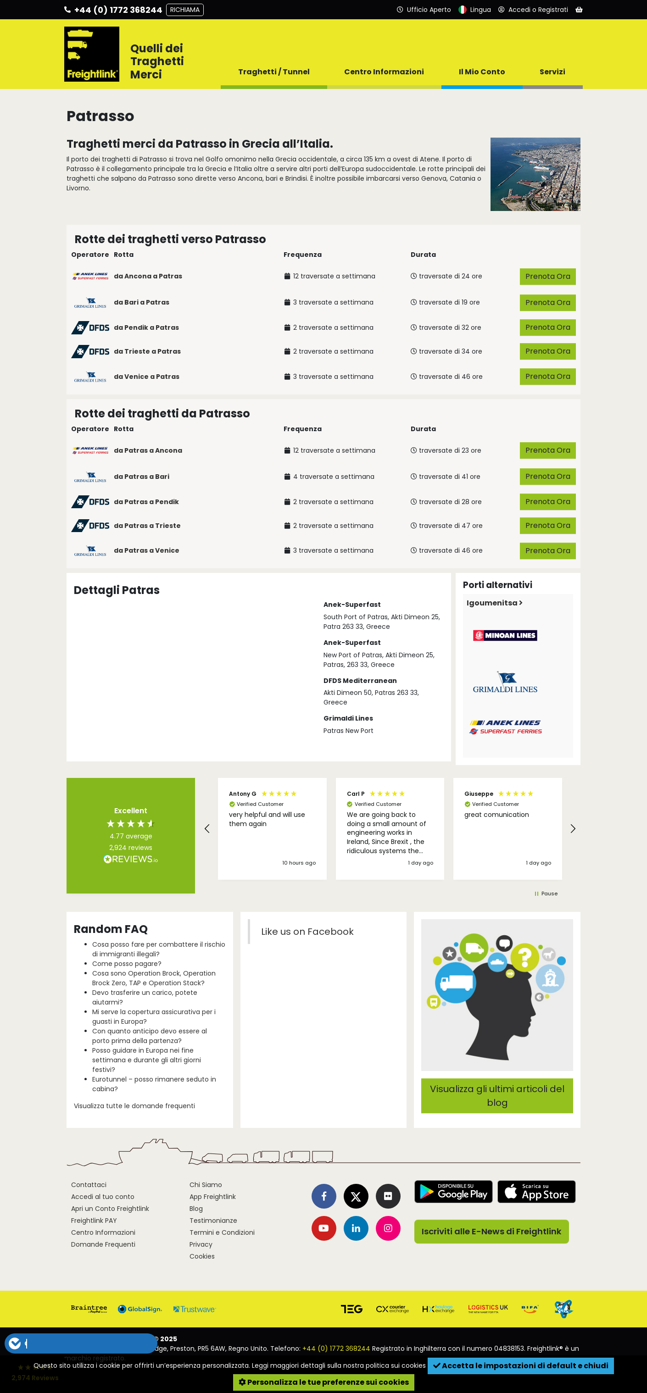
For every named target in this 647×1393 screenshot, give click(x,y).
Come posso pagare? (127, 963)
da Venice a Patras (146, 376)
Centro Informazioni (103, 1232)
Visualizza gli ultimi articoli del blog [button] (497, 1095)
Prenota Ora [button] (547, 276)
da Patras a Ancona (148, 450)
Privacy (201, 1244)
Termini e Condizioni (222, 1232)
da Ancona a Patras (148, 276)
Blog (196, 1208)
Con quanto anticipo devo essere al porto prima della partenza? (149, 1036)
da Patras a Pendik (146, 501)
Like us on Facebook (307, 931)
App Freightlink (213, 1196)
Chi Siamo (206, 1184)
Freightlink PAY (94, 1220)
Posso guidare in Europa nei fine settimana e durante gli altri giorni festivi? (146, 1060)
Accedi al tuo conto (102, 1196)
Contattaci (88, 1184)
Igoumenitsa (495, 603)
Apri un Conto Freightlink (110, 1208)
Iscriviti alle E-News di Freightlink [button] (492, 1231)
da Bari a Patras (141, 302)
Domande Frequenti (103, 1244)
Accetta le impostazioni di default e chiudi (520, 1365)
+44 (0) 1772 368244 (336, 1348)
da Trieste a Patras (147, 351)
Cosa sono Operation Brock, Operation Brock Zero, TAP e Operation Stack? (154, 978)
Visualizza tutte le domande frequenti (134, 1105)
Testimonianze (213, 1220)
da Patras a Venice (146, 550)
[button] (207, 829)
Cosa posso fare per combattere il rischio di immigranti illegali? (158, 949)
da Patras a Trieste (147, 525)
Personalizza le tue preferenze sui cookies (324, 1382)
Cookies (202, 1256)
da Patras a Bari (141, 476)
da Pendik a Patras (146, 327)
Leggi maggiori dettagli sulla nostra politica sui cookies (339, 1365)
